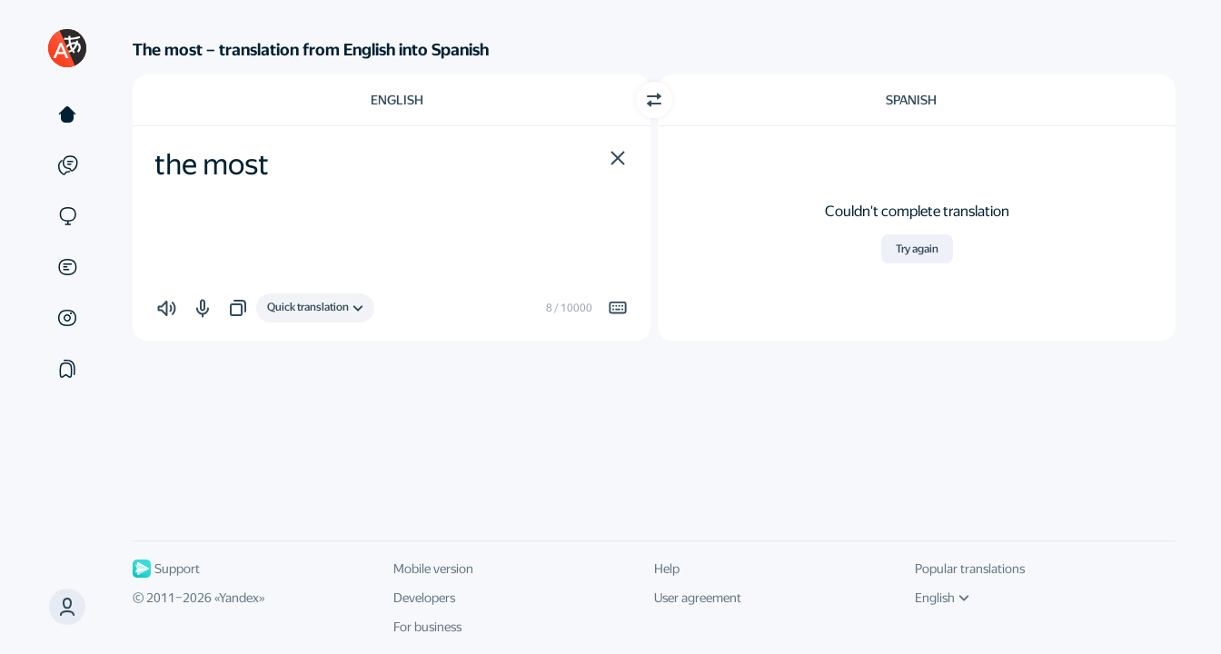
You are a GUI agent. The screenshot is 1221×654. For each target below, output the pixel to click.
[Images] (67, 318)
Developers (424, 597)
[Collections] (67, 369)
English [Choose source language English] (397, 100)
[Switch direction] (654, 100)
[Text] (67, 114)
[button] (618, 158)
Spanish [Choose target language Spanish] (911, 100)
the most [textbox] (211, 164)
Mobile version (433, 568)
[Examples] (67, 165)
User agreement (697, 597)
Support (166, 569)
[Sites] (67, 216)
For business (427, 626)
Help (667, 568)
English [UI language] (942, 597)
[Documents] (67, 267)
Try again (917, 249)
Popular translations (970, 568)
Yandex (239, 597)
